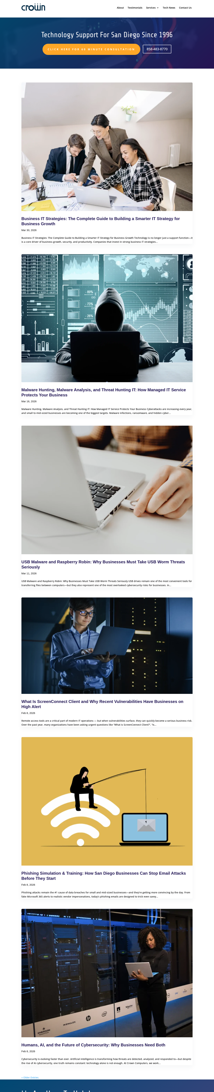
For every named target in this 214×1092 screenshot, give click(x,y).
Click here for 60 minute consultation (91, 49)
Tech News (169, 8)
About (120, 8)
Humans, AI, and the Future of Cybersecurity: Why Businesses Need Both (93, 1045)
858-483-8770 (157, 49)
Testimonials (135, 8)
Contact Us (185, 8)
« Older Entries (30, 1077)
